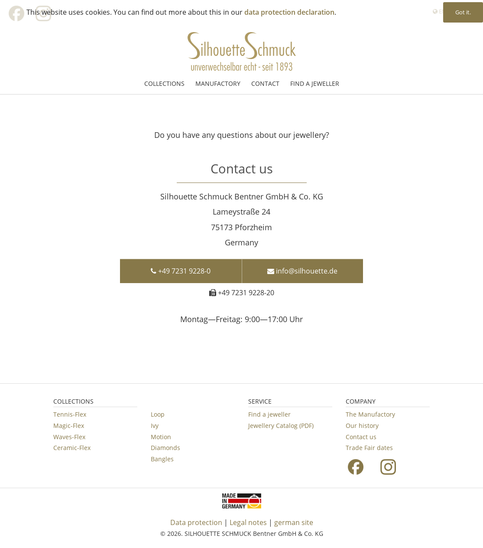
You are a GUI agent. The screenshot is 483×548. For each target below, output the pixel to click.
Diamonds (165, 448)
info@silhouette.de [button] (302, 267)
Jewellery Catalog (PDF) (281, 425)
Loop (158, 414)
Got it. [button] (463, 12)
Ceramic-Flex (72, 448)
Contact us (361, 437)
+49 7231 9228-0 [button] (181, 267)
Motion (161, 437)
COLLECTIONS (164, 83)
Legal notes (248, 522)
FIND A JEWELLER (314, 83)
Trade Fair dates (369, 448)
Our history (362, 425)
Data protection (196, 522)
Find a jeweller (269, 414)
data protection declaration (289, 12)
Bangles (162, 459)
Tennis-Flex (69, 414)
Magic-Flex (68, 425)
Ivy (155, 425)
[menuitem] (165, 83)
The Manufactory (370, 414)
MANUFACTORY (217, 83)
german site (293, 522)
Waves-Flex (69, 437)
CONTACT (265, 83)
